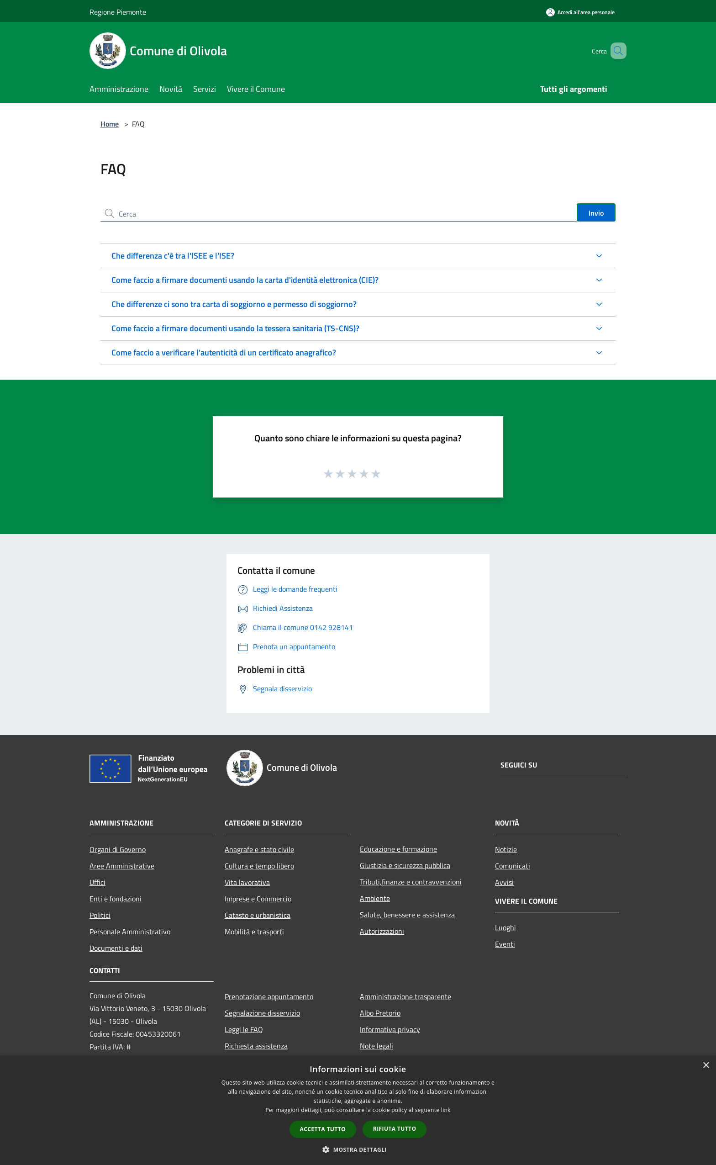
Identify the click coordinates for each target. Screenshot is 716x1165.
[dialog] (358, 1110)
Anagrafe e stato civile (259, 849)
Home (109, 123)
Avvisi (504, 882)
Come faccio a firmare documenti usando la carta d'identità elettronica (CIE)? (245, 280)
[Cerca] (615, 51)
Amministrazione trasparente (405, 996)
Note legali (376, 1045)
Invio (596, 212)
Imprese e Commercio (258, 898)
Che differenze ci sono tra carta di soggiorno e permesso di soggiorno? (234, 304)
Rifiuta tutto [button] (394, 1129)
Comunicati (512, 865)
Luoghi (505, 927)
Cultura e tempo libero (259, 865)
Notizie (506, 849)
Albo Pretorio (380, 1012)
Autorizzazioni (382, 931)
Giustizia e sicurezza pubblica (405, 865)
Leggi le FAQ (244, 1029)
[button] (358, 1149)
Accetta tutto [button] (323, 1129)
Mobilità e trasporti (254, 931)
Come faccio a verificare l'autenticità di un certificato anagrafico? (223, 352)
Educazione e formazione (398, 848)
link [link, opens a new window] (446, 1110)
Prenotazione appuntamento (269, 996)
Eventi (505, 943)
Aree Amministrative (122, 865)
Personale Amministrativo (130, 931)
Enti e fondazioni (116, 898)
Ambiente (375, 898)
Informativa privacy (390, 1029)
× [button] (705, 1065)
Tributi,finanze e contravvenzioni (411, 881)
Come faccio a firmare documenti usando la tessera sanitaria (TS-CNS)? (235, 328)
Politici (100, 915)
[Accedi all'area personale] (580, 12)
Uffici (97, 882)
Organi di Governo (118, 849)
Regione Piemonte (118, 11)
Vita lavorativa (247, 882)
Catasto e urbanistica (257, 915)
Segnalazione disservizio (262, 1012)
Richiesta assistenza (256, 1045)
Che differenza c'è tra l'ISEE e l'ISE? (172, 255)
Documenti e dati (116, 948)
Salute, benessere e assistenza (407, 914)
